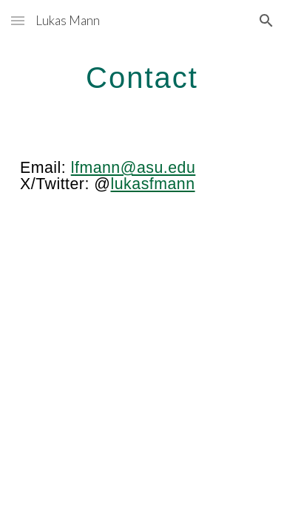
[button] (18, 20)
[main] (142, 77)
